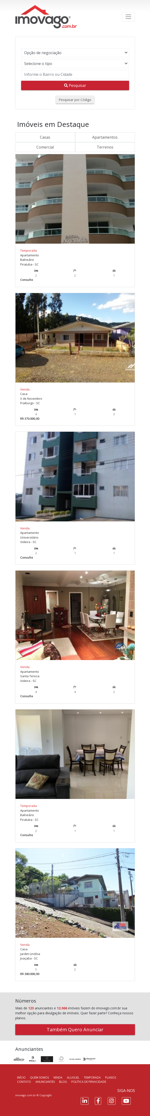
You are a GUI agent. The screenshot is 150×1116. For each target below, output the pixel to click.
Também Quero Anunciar (75, 1029)
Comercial (45, 147)
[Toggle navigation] (128, 16)
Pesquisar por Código (75, 99)
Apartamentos (105, 137)
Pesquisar (75, 85)
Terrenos (105, 147)
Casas (45, 137)
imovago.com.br (25, 1095)
